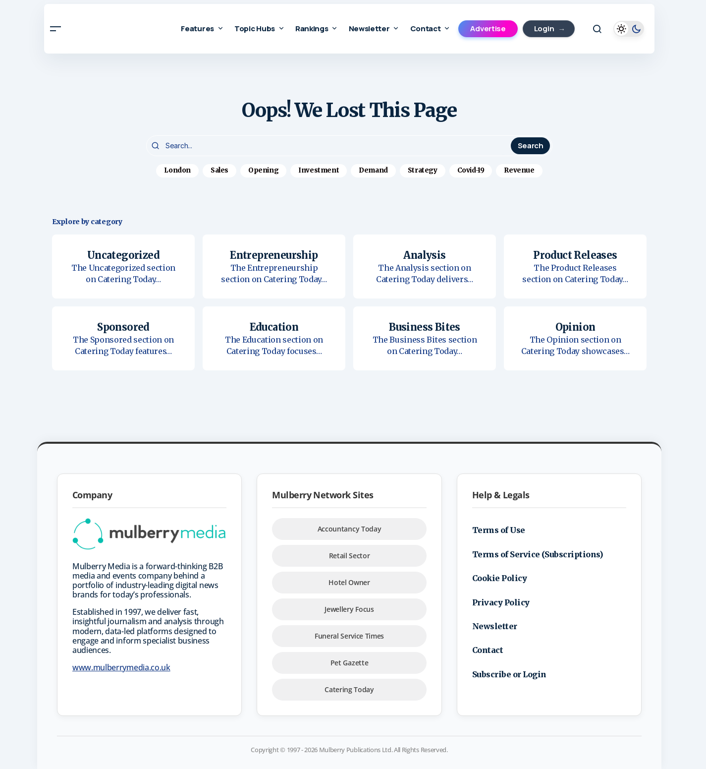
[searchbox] (330, 146)
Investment (318, 170)
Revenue (519, 170)
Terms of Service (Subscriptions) (537, 554)
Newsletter (494, 626)
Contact (487, 650)
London (177, 170)
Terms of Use (498, 530)
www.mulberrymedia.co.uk (121, 667)
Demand (373, 170)
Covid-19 (471, 170)
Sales (219, 170)
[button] (55, 29)
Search (530, 145)
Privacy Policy (501, 602)
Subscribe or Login (509, 674)
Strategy (422, 170)
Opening (263, 170)
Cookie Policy (499, 578)
